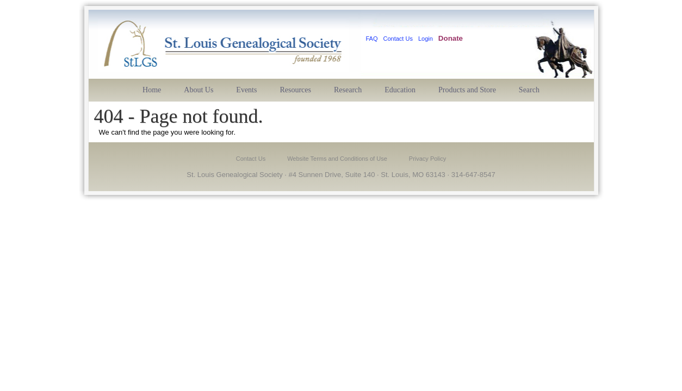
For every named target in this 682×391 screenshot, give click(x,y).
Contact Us (398, 38)
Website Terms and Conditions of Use (337, 158)
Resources (295, 90)
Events (246, 90)
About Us (198, 90)
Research (348, 90)
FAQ (372, 38)
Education (400, 90)
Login (425, 38)
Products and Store (467, 90)
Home (151, 90)
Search (529, 90)
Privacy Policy (427, 158)
